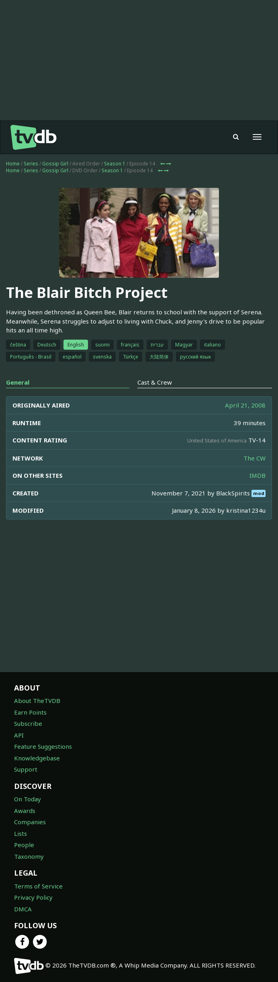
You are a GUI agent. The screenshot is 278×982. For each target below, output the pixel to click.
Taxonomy (29, 856)
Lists (20, 833)
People (24, 845)
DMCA (23, 909)
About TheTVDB (37, 701)
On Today (27, 799)
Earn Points (30, 712)
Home (13, 163)
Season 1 (114, 163)
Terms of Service (38, 886)
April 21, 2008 (245, 405)
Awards (24, 811)
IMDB (257, 475)
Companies (30, 822)
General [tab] (17, 382)
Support (25, 769)
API (19, 735)
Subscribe (28, 723)
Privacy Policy (33, 897)
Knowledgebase (37, 758)
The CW (254, 458)
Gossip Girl (55, 163)
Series (31, 163)
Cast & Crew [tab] (154, 382)
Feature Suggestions (43, 746)
